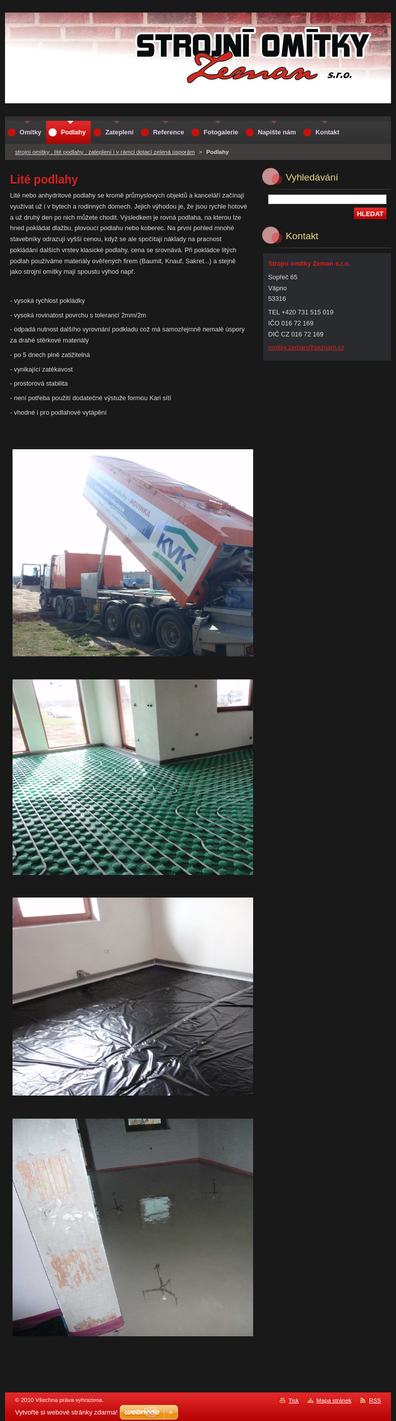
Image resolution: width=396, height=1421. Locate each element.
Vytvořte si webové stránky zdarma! (66, 1412)
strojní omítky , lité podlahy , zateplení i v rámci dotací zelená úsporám (104, 152)
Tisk (293, 1400)
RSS (375, 1400)
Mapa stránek (333, 1400)
